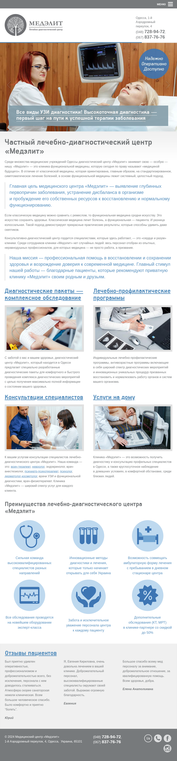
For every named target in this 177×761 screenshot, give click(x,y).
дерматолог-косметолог (21, 476)
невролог (38, 466)
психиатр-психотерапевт (41, 471)
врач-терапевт (21, 466)
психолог (66, 471)
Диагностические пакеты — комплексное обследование (44, 294)
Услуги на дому (114, 397)
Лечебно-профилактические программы (132, 294)
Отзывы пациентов (31, 653)
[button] (173, 4)
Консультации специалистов (44, 397)
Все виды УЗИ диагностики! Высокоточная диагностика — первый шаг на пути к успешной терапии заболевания (86, 114)
